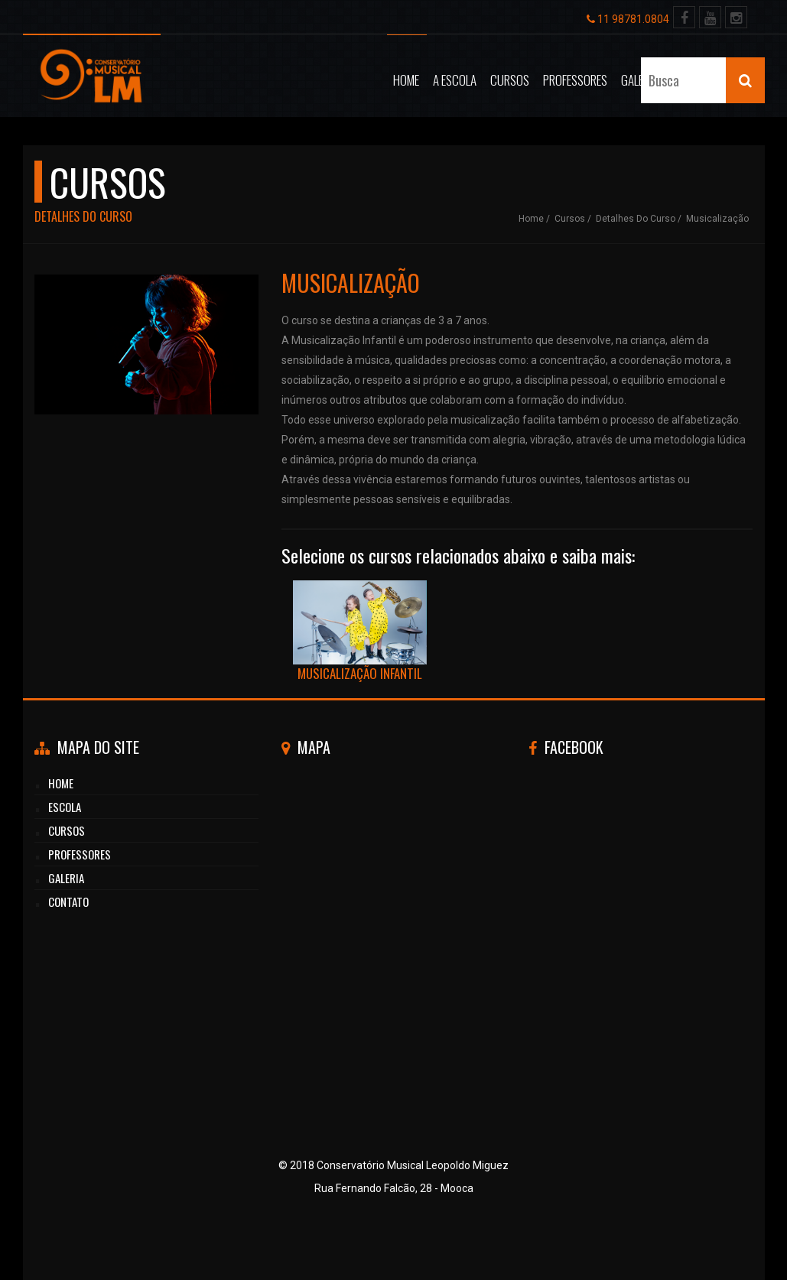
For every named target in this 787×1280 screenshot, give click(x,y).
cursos (66, 830)
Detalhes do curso (635, 218)
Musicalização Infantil (360, 631)
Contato (693, 79)
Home (406, 79)
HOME (60, 783)
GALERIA (66, 877)
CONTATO (68, 901)
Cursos (509, 79)
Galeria (639, 79)
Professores (575, 79)
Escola (64, 806)
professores (79, 854)
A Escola (454, 79)
